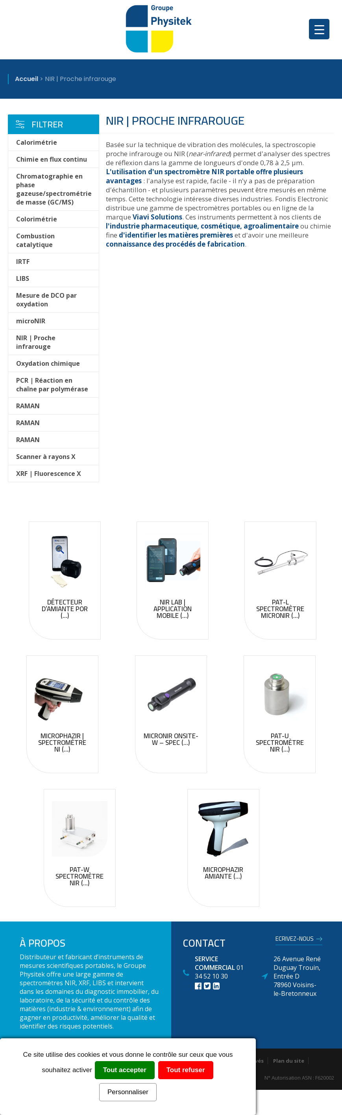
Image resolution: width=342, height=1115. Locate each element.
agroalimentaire (271, 225)
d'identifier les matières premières (176, 235)
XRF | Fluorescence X (48, 473)
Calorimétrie (36, 142)
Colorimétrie (36, 219)
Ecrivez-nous (294, 940)
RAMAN (28, 406)
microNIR (30, 321)
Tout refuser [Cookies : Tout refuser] (185, 1070)
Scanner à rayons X (46, 456)
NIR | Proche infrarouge (35, 342)
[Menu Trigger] (319, 29)
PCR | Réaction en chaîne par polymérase (52, 384)
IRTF (23, 261)
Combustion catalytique (35, 240)
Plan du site (288, 1060)
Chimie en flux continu (51, 159)
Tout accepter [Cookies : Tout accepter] (124, 1070)
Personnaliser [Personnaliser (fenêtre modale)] (127, 1092)
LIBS (22, 278)
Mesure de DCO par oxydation (46, 299)
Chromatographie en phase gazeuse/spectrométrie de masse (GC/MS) (54, 189)
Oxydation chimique (48, 363)
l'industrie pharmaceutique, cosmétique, (174, 225)
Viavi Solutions (157, 216)
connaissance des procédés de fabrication (175, 244)
